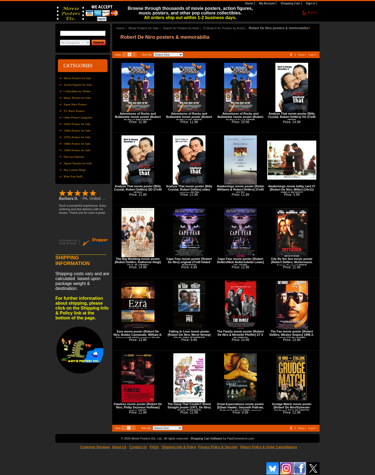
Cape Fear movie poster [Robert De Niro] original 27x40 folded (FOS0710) (189, 262)
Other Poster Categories (78, 117)
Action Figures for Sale (78, 84)
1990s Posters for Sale (77, 150)
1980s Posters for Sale (77, 143)
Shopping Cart (290, 3)
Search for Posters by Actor (181, 28)
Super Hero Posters (75, 104)
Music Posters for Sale (77, 97)
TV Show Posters (74, 110)
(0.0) (312, 12)
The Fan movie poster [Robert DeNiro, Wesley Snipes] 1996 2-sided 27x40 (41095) (291, 335)
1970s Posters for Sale (77, 137)
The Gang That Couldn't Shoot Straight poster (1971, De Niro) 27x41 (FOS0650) (189, 407)
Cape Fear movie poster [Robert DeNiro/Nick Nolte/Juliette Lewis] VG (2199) (240, 262)
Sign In (310, 3)
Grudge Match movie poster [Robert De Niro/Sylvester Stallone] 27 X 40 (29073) (291, 407)
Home (248, 3)
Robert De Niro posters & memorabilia (278, 28)
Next (302, 54)
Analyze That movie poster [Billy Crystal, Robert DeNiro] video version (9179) (189, 189)
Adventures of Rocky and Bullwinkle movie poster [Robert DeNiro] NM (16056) (138, 117)
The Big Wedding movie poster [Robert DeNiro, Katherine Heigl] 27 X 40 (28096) (138, 262)
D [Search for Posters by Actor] (224, 28)
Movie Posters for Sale (77, 78)
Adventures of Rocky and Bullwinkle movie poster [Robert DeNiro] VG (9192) (189, 117)
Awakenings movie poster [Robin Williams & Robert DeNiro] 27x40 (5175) (240, 189)
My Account (266, 3)
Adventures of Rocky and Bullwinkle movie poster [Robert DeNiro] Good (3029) (240, 117)
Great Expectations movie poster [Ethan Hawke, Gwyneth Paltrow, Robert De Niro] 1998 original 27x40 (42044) (240, 408)
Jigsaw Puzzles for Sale (78, 163)
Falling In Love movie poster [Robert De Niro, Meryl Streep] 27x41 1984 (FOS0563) (189, 335)
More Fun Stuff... (74, 176)
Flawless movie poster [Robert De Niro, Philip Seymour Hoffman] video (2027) (138, 407)
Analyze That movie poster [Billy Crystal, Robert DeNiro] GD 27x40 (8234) (138, 189)
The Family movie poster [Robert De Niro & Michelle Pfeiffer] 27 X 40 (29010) (240, 335)
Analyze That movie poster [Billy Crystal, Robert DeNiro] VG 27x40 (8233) (292, 117)
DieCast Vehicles (74, 156)
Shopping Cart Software (206, 438)
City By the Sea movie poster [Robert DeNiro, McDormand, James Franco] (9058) (292, 262)
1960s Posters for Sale (77, 130)
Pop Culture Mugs (75, 169)
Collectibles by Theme (77, 91)
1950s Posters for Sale (77, 124)
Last (312, 54)
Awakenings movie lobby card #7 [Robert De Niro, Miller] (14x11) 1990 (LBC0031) (292, 189)
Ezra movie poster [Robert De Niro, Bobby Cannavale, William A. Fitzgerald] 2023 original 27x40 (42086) (138, 336)
